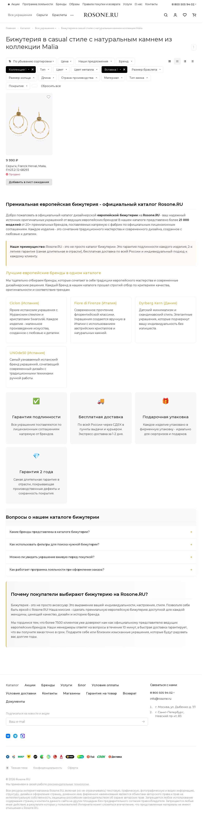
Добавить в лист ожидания (29, 182)
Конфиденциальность (47, 768)
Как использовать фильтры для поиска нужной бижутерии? (55, 545)
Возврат (129, 693)
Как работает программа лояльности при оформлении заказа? (58, 570)
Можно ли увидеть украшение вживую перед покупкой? (53, 558)
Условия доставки (21, 693)
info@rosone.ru (160, 698)
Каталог (12, 685)
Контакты (49, 693)
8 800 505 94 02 (183, 4)
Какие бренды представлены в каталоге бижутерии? (50, 533)
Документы (15, 701)
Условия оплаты (105, 685)
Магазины (71, 693)
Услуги (66, 685)
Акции (30, 685)
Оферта (73, 768)
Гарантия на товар (101, 693)
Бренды (48, 685)
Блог (82, 685)
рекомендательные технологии (68, 784)
